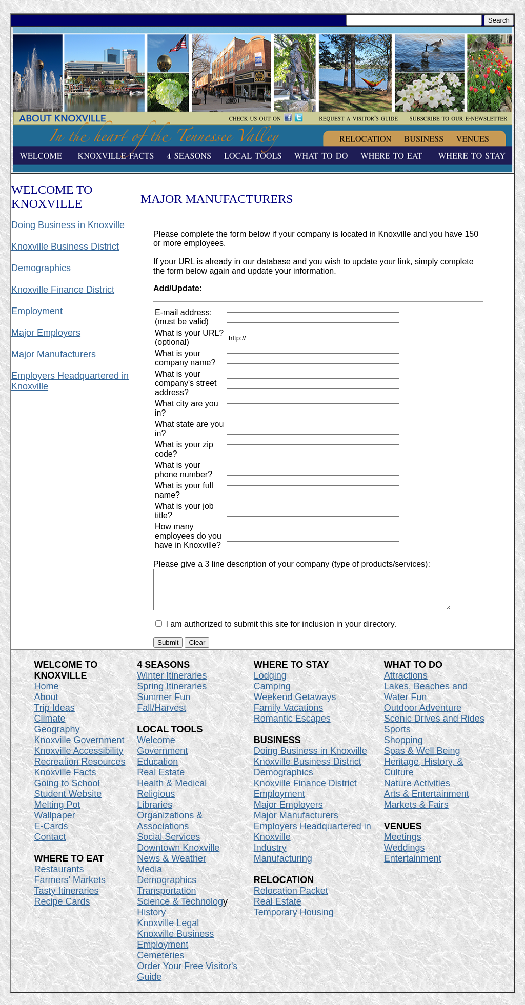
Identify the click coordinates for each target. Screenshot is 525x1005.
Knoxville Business (175, 941)
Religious (156, 801)
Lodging (270, 683)
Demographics (41, 268)
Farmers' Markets (70, 888)
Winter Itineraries (172, 683)
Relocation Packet (291, 898)
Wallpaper (54, 823)
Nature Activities (417, 791)
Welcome (156, 748)
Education (157, 769)
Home (46, 694)
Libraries (154, 812)
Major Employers (45, 332)
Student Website (68, 801)
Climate (50, 726)
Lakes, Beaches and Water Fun (426, 699)
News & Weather (171, 866)
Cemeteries (160, 963)
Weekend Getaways (295, 705)
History (151, 920)
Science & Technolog (180, 909)
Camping (272, 694)
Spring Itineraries (172, 694)
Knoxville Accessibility (79, 758)
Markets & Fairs (416, 812)
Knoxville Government (79, 748)
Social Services (168, 844)
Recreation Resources (80, 769)
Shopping (403, 748)
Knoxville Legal (168, 931)
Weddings (404, 855)
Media (149, 877)
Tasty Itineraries (66, 898)
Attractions (406, 683)
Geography (57, 737)
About (46, 705)
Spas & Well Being (422, 758)
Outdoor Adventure (422, 715)
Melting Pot (57, 812)
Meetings (402, 844)
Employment (37, 311)
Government (162, 758)
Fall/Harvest (161, 715)
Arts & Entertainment (426, 801)
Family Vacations (289, 715)
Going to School (67, 791)
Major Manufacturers (53, 354)
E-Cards (51, 834)
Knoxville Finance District (62, 289)
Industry (270, 855)
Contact (50, 844)
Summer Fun (163, 705)
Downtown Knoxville (178, 855)
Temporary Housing (294, 920)
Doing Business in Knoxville (68, 225)
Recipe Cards (62, 909)
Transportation (166, 898)
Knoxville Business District (65, 246)
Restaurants (59, 877)
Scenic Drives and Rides (434, 726)
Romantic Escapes (292, 726)
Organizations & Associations (170, 828)
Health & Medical (172, 791)
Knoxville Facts (65, 780)
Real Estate (161, 780)
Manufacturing (283, 866)
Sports (397, 737)
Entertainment (412, 866)
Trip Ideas (54, 715)
